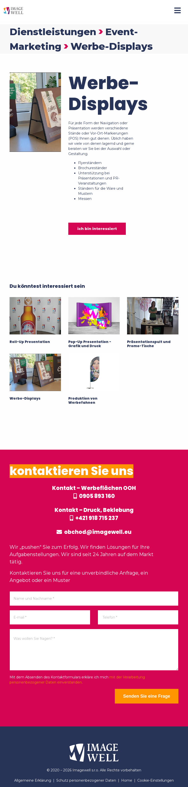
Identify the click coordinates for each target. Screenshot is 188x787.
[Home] (13, 10)
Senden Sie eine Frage (146, 696)
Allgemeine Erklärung (32, 780)
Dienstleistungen (54, 32)
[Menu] (177, 10)
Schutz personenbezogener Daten (86, 780)
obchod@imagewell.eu (94, 532)
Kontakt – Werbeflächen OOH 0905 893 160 (94, 492)
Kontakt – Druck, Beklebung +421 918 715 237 (94, 514)
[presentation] (47, 698)
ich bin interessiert (97, 228)
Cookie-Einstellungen (155, 780)
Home (126, 780)
